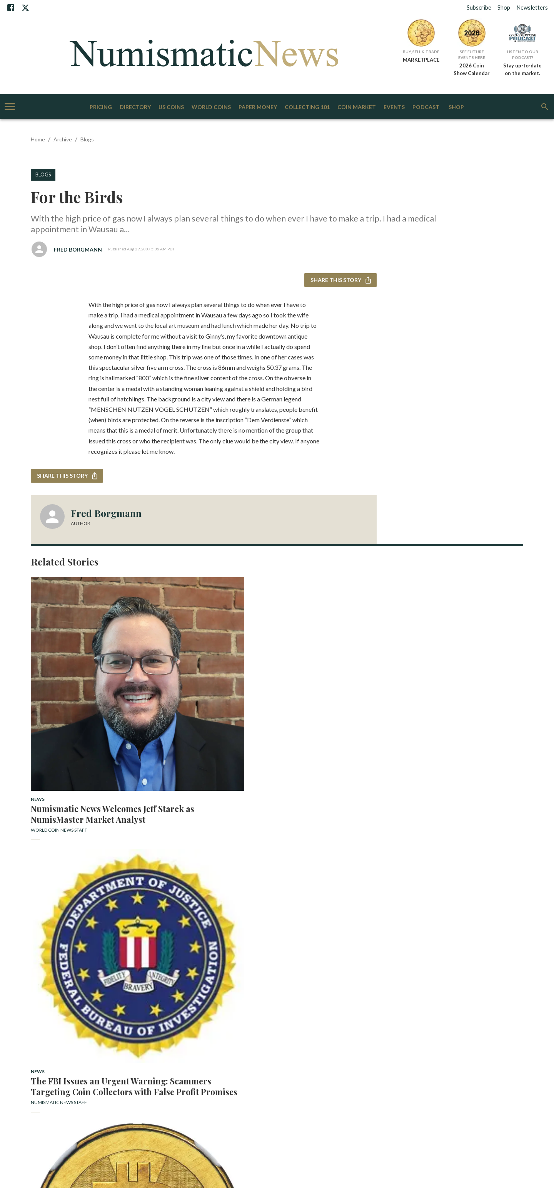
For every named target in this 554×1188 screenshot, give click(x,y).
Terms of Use (101, 1025)
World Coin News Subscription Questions (438, 1019)
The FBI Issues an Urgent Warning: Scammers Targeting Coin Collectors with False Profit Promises (207, 722)
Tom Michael (46, 929)
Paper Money (257, 107)
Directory (135, 107)
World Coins (211, 107)
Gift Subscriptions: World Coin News (355, 1019)
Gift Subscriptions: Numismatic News (188, 1019)
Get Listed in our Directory (306, 1012)
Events (394, 107)
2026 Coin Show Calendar (472, 69)
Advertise (131, 1012)
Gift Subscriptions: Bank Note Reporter (378, 1012)
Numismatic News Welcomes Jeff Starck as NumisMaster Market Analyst (86, 722)
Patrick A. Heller (427, 732)
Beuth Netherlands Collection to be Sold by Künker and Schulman (88, 907)
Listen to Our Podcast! (522, 54)
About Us (88, 1012)
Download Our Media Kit (170, 1012)
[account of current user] (10, 106)
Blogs (87, 139)
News (38, 702)
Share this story (340, 280)
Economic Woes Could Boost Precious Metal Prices (461, 716)
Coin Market (356, 107)
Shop (503, 7)
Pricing (101, 107)
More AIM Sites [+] (277, 1064)
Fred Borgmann (78, 249)
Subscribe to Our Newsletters (244, 1012)
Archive (62, 139)
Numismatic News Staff (184, 743)
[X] (25, 7)
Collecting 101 (307, 107)
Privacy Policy (70, 1025)
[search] (545, 106)
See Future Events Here (471, 54)
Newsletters (532, 7)
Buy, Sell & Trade (421, 51)
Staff (204, 1012)
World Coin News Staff (59, 743)
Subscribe (479, 7)
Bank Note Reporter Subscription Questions (101, 1019)
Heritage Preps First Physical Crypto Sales (339, 716)
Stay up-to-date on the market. (522, 69)
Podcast (425, 107)
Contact (109, 1012)
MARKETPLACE (421, 60)
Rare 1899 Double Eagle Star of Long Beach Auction (210, 902)
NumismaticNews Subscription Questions (271, 1019)
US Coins (171, 107)
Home (38, 139)
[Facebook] (10, 7)
